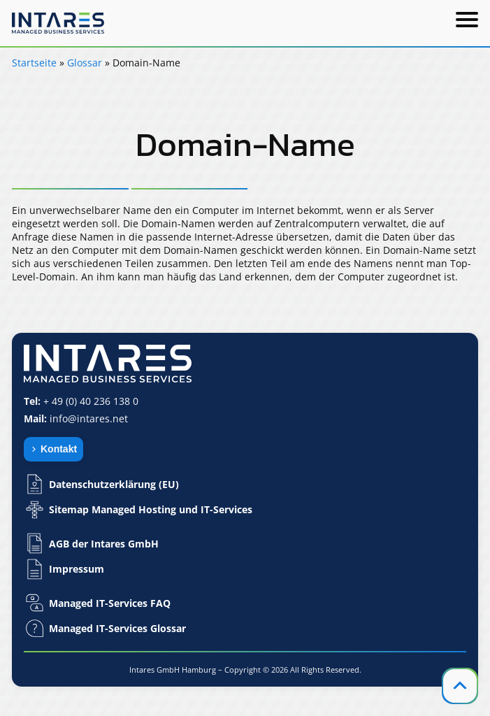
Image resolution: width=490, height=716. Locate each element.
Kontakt (59, 448)
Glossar (84, 62)
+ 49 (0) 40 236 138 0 (90, 401)
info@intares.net (89, 418)
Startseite (34, 62)
